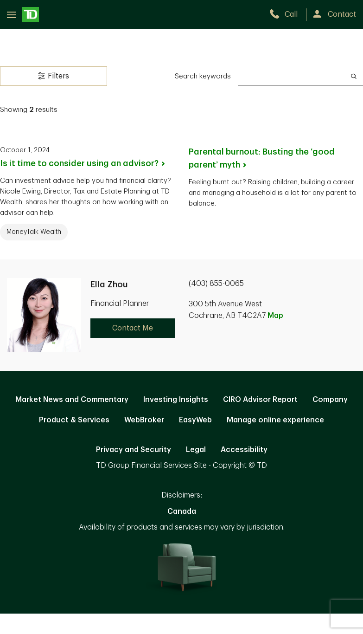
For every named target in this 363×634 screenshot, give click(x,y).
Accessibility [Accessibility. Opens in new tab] (244, 449)
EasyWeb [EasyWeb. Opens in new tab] (195, 420)
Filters (53, 75)
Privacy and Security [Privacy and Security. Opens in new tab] (133, 449)
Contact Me (132, 328)
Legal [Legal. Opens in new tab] (196, 449)
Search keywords (203, 76)
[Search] (353, 76)
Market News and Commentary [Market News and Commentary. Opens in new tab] (71, 399)
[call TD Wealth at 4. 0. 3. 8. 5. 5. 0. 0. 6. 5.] (287, 14)
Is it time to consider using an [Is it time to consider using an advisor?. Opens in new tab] (83, 163)
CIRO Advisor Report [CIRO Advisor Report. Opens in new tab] (260, 399)
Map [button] (275, 315)
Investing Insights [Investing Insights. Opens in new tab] (175, 399)
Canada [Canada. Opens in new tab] (181, 511)
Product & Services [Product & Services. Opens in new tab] (74, 420)
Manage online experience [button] (275, 420)
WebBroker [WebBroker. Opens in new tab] (144, 420)
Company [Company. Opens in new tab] (330, 399)
